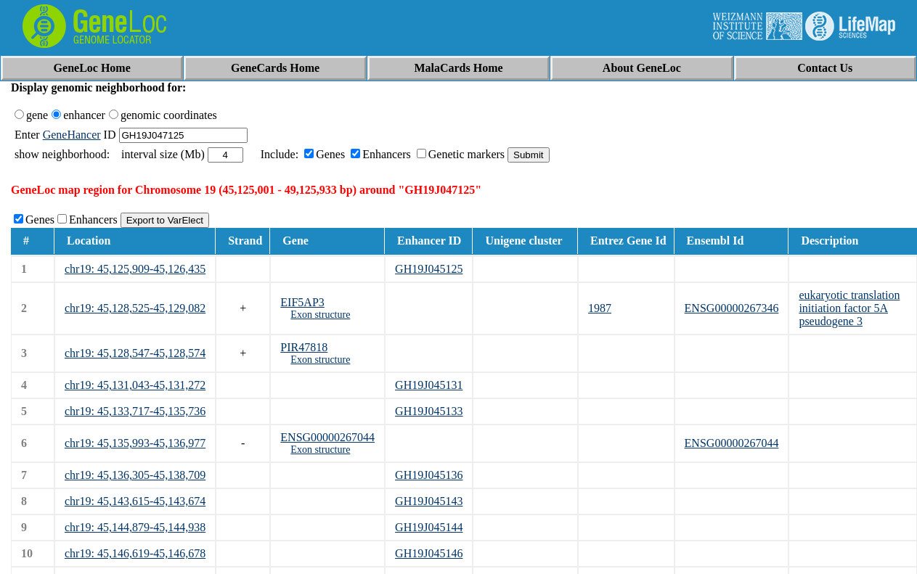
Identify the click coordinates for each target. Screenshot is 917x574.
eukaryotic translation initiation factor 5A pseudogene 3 (849, 308)
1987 (599, 308)
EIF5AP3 (302, 302)
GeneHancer (72, 134)
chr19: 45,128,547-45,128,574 (135, 353)
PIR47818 (303, 347)
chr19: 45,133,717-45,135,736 (135, 411)
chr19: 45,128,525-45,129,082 (135, 308)
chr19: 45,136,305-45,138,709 (135, 475)
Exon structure (320, 314)
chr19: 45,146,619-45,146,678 (135, 553)
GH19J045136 (428, 475)
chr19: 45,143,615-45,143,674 (135, 501)
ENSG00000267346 (732, 308)
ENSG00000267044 (327, 437)
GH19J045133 (428, 411)
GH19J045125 (428, 269)
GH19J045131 (428, 385)
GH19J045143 (428, 501)
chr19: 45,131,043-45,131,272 (135, 385)
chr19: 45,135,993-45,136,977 (135, 443)
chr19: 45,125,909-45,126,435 (135, 269)
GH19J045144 (428, 527)
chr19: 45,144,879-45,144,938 (135, 527)
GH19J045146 (428, 553)
